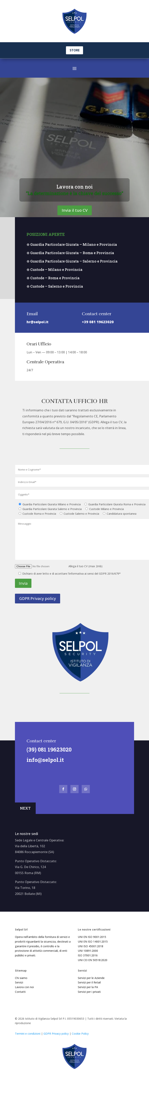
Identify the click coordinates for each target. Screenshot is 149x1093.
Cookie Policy (80, 1040)
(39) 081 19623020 (46, 755)
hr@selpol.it (38, 328)
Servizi (19, 989)
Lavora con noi (74, 193)
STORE (75, 50)
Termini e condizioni (27, 1040)
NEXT (25, 814)
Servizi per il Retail (89, 989)
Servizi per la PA (88, 993)
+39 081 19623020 (98, 328)
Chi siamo (21, 984)
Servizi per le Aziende (91, 984)
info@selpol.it (43, 766)
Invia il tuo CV (74, 216)
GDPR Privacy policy (37, 605)
